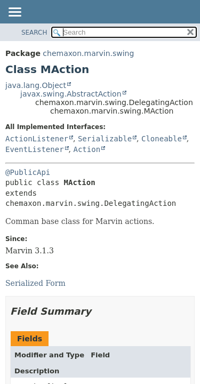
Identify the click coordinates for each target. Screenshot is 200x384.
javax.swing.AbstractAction (71, 94)
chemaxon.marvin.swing (88, 53)
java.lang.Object (35, 85)
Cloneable (161, 138)
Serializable (105, 138)
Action (86, 149)
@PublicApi (27, 172)
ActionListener (36, 138)
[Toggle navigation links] (14, 12)
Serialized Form (35, 283)
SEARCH (34, 32)
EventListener (34, 149)
